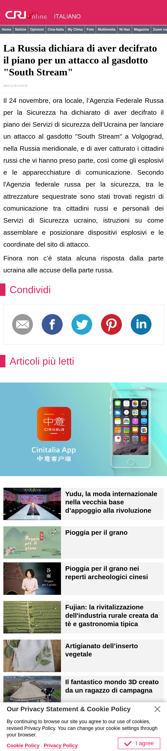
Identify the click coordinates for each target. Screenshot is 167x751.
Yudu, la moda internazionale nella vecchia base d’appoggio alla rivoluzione (111, 502)
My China (75, 29)
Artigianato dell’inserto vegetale (101, 650)
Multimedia (106, 29)
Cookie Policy (23, 745)
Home (6, 29)
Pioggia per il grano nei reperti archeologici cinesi (106, 573)
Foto (90, 29)
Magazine (141, 29)
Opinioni (37, 29)
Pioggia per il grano (96, 532)
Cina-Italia (56, 29)
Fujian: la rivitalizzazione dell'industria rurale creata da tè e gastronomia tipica (111, 615)
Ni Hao (124, 29)
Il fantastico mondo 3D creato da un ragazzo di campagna (112, 686)
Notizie (20, 29)
